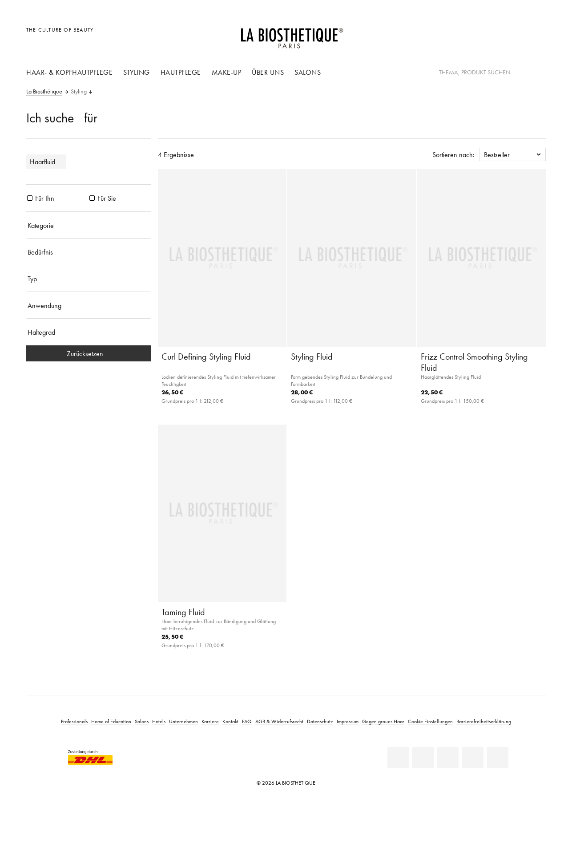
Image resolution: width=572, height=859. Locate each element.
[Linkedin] (398, 757)
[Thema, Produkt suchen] (492, 72)
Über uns (268, 72)
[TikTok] (497, 757)
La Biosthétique (44, 92)
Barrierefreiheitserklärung (483, 721)
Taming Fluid (183, 612)
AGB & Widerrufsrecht (279, 721)
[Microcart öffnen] (536, 34)
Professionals (74, 721)
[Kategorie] (88, 225)
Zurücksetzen (88, 353)
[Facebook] (423, 757)
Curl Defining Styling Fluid (206, 356)
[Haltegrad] (88, 332)
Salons (307, 72)
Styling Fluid (312, 356)
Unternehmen (183, 721)
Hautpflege (181, 72)
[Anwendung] (88, 305)
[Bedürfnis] (88, 252)
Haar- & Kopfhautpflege (69, 72)
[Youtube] (448, 757)
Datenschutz (320, 721)
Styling (136, 72)
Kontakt (230, 721)
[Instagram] (472, 757)
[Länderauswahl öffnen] (496, 34)
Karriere (210, 721)
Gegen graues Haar (383, 721)
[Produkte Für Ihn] (29, 198)
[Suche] (539, 71)
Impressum (348, 721)
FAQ (247, 721)
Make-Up (227, 72)
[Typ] (88, 278)
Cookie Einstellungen (430, 721)
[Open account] (516, 34)
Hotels (158, 721)
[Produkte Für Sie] (92, 198)
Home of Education (111, 721)
